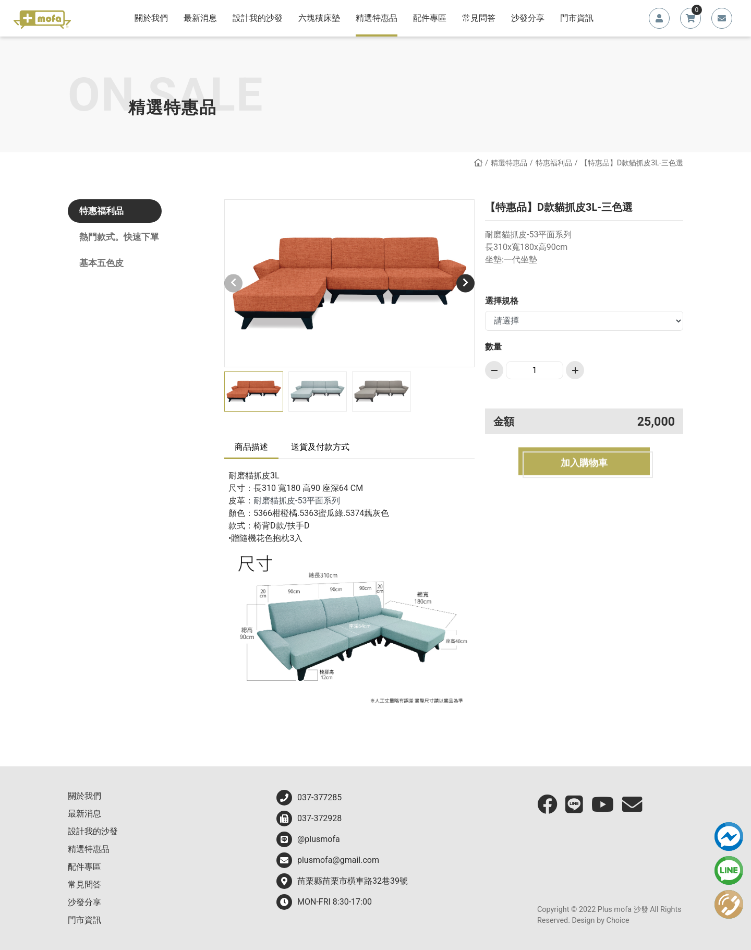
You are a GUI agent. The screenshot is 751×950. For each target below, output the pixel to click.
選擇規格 (501, 301)
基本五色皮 (101, 263)
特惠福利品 (554, 163)
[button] (465, 283)
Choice (618, 920)
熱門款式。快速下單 (119, 237)
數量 (493, 347)
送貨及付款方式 (320, 447)
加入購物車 (584, 466)
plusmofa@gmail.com (327, 860)
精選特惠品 (509, 163)
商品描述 (251, 447)
